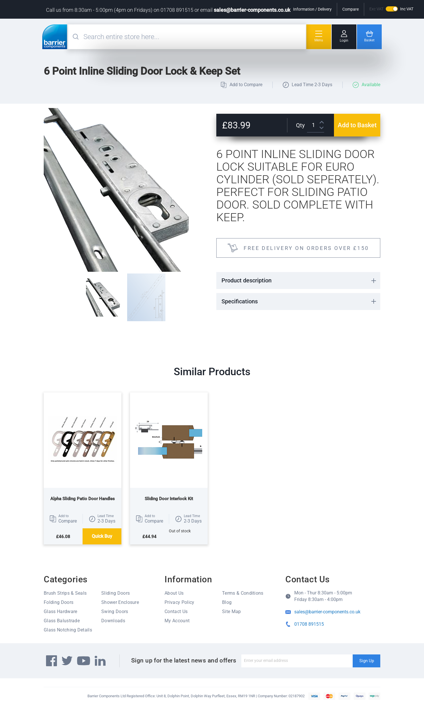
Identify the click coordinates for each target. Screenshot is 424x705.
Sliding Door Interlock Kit (169, 498)
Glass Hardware (60, 611)
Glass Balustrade (62, 620)
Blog (227, 602)
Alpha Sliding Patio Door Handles (82, 498)
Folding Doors (58, 602)
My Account (177, 620)
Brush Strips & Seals (65, 593)
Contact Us (176, 611)
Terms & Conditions (242, 593)
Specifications (239, 301)
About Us (174, 593)
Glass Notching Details (68, 630)
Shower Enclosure (120, 602)
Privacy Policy (179, 602)
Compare (350, 9)
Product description (246, 280)
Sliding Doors (115, 593)
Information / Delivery (312, 9)
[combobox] (194, 37)
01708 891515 (309, 624)
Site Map (231, 611)
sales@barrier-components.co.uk (252, 10)
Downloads (113, 620)
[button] (63, 519)
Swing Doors (114, 611)
